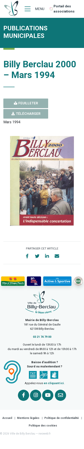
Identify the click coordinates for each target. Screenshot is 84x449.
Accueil (7, 418)
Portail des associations (64, 8)
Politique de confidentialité (61, 418)
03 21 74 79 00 (42, 336)
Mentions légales (28, 418)
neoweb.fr (45, 433)
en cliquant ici (54, 383)
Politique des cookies (43, 425)
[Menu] (34, 9)
